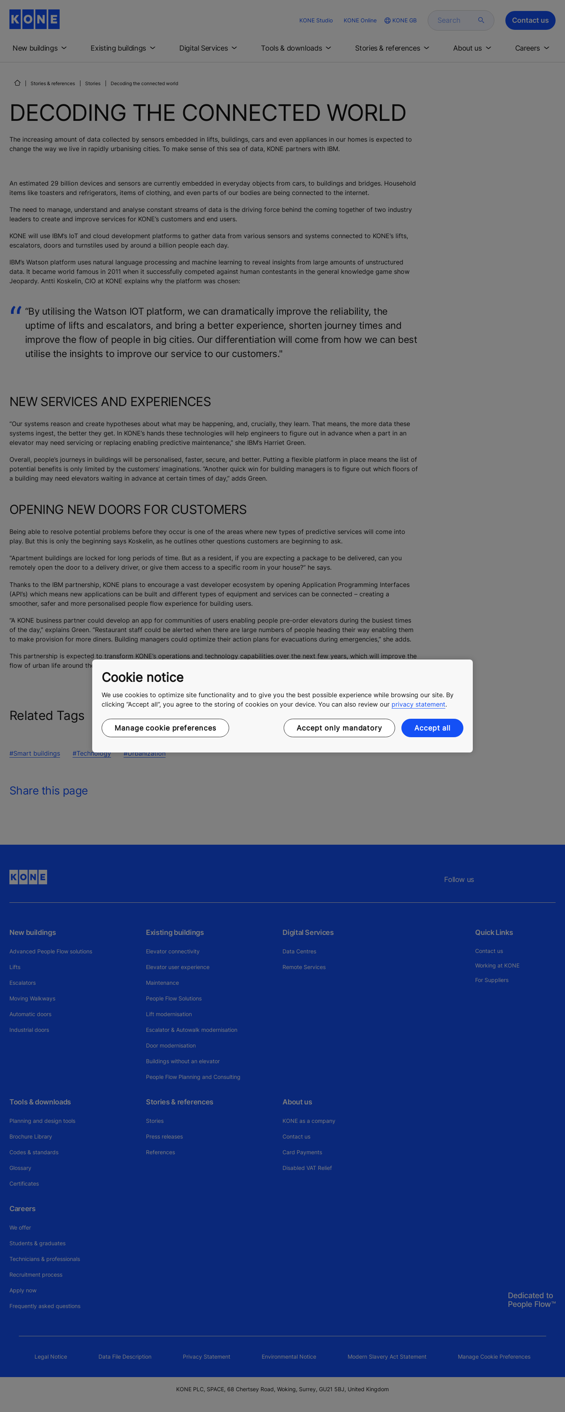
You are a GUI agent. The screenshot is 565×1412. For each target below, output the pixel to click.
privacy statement (418, 704)
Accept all (432, 728)
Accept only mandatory (339, 728)
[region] (282, 706)
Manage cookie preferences (165, 728)
